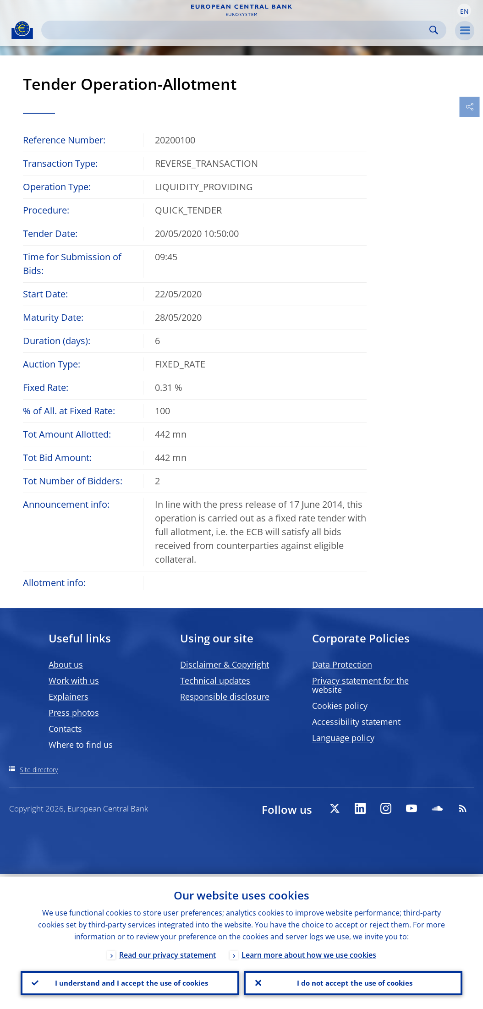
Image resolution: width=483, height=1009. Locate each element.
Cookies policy (340, 705)
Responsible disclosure (224, 696)
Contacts (65, 728)
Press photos (74, 712)
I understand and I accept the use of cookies (130, 982)
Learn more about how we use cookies (309, 953)
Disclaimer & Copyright (224, 664)
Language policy (343, 737)
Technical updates (215, 680)
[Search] (236, 30)
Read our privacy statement (167, 953)
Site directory (39, 769)
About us (66, 664)
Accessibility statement (356, 721)
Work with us (74, 680)
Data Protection (342, 664)
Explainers (68, 696)
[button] (464, 10)
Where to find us (81, 744)
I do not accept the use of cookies (353, 982)
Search (433, 30)
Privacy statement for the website (360, 685)
